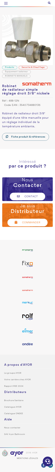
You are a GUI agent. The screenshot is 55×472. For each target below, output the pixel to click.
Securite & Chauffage (33, 67)
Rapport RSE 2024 (13, 386)
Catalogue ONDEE (13, 414)
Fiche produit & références (25, 136)
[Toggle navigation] (6, 3)
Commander (28, 222)
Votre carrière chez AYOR (17, 380)
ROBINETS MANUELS (16, 76)
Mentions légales (27, 458)
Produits (9, 67)
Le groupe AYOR (12, 373)
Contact (27, 196)
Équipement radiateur (16, 72)
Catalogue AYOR (13, 407)
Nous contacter (12, 428)
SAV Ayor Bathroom (14, 434)
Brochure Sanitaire (13, 400)
